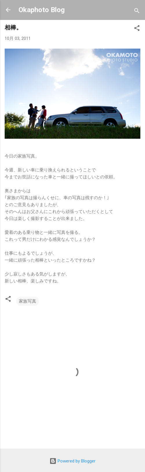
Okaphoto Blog (42, 10)
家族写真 (27, 301)
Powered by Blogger (72, 461)
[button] (136, 29)
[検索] (136, 12)
